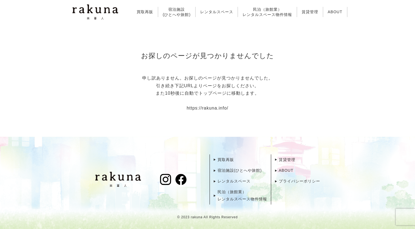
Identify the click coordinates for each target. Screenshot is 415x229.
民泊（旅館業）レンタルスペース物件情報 (267, 12)
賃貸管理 (310, 12)
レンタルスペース (216, 12)
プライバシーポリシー (299, 181)
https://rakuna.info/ (208, 108)
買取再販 (145, 12)
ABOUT (335, 12)
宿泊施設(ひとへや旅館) (177, 12)
